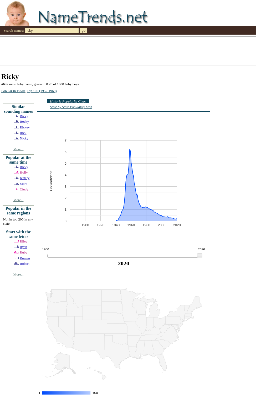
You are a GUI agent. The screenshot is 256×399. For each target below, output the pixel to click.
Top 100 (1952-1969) (42, 91)
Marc (23, 184)
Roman (25, 258)
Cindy (24, 189)
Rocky (24, 121)
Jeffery (24, 178)
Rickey (25, 127)
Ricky (24, 116)
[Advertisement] (52, 50)
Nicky (24, 138)
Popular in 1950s (13, 91)
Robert (24, 264)
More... (18, 149)
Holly (24, 172)
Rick (23, 133)
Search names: (13, 31)
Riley (23, 241)
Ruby (23, 252)
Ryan (23, 247)
